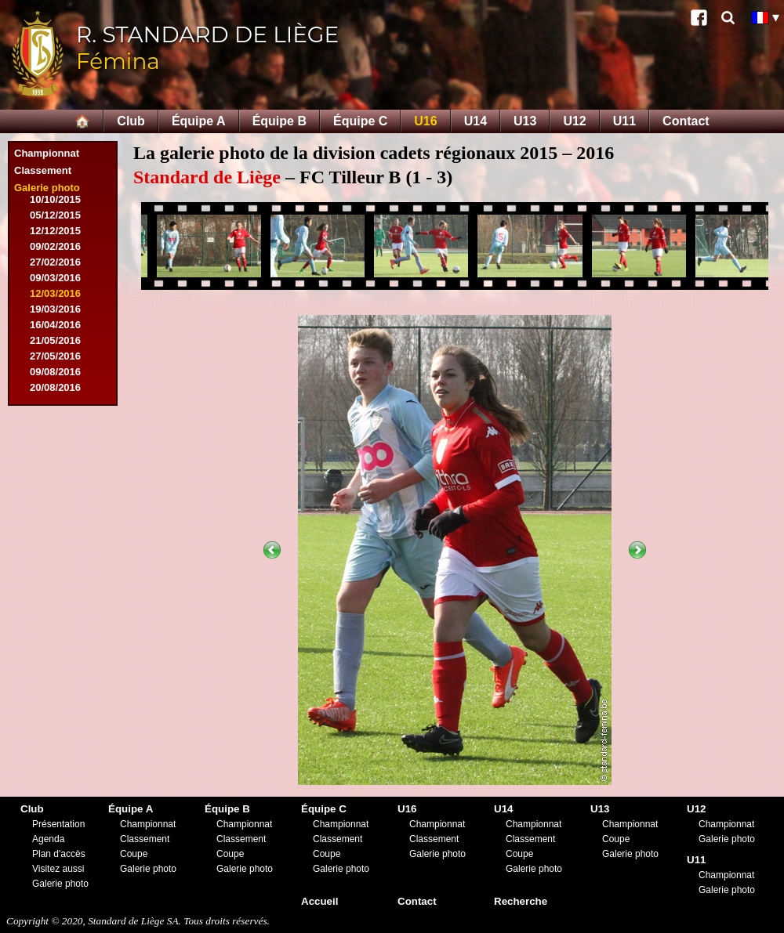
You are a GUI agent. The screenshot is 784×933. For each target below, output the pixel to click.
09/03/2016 (55, 278)
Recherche (520, 901)
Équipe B (279, 121)
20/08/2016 (55, 387)
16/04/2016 (55, 325)
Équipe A (199, 121)
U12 (574, 121)
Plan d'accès (58, 853)
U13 (525, 121)
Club (131, 121)
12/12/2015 (55, 231)
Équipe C (360, 121)
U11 (624, 121)
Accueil (319, 901)
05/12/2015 (55, 215)
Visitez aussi (58, 868)
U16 (425, 121)
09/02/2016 (55, 246)
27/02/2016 (55, 262)
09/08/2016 (55, 372)
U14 (475, 121)
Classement (42, 170)
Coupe (133, 853)
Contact (686, 121)
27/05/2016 (55, 356)
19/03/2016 (55, 309)
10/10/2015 (55, 199)
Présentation (58, 824)
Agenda (48, 839)
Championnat (46, 153)
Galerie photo (47, 187)
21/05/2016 (55, 340)
